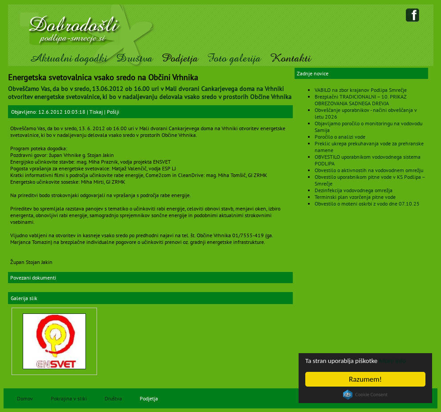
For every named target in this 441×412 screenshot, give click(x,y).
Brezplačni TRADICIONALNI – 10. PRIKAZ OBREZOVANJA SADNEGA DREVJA (360, 100)
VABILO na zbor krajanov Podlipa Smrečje (361, 90)
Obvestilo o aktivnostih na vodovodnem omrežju (369, 170)
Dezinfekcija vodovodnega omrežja (353, 190)
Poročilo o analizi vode (340, 136)
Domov (25, 398)
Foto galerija (234, 58)
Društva (134, 58)
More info (404, 360)
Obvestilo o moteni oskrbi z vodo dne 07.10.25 (367, 203)
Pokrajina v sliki (69, 398)
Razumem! (365, 379)
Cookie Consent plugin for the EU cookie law (365, 395)
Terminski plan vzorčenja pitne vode (355, 197)
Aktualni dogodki (68, 58)
